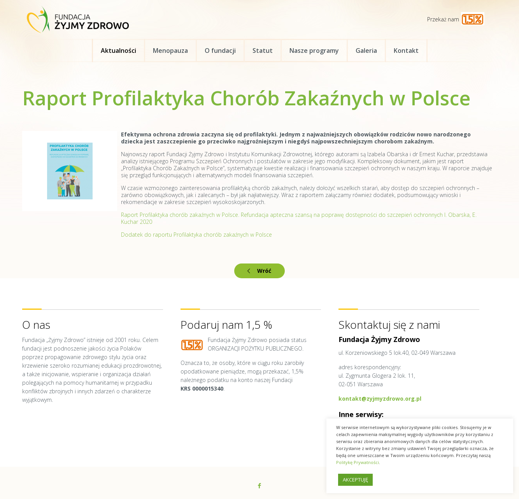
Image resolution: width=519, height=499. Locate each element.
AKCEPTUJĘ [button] (355, 479)
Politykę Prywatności (357, 462)
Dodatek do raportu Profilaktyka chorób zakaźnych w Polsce (196, 234)
